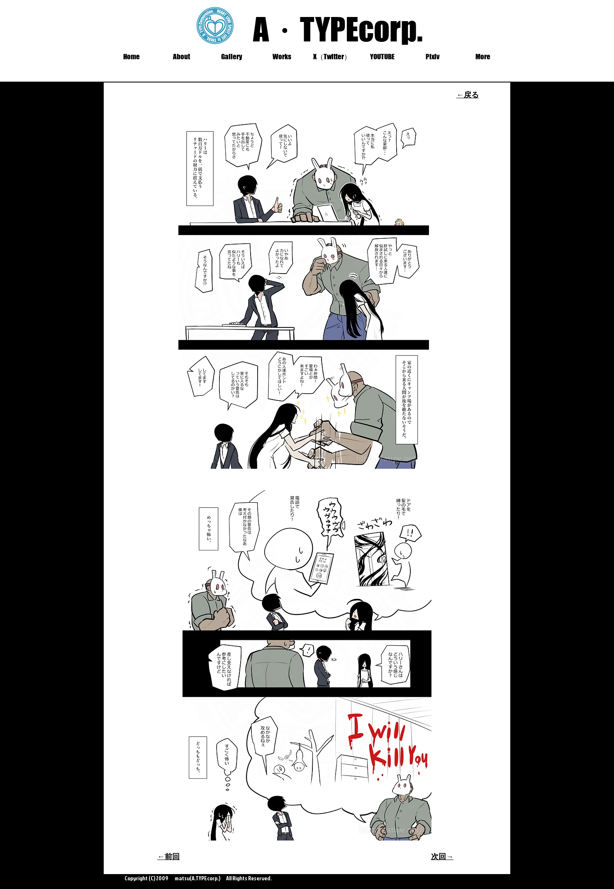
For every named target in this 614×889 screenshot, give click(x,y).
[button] (232, 57)
